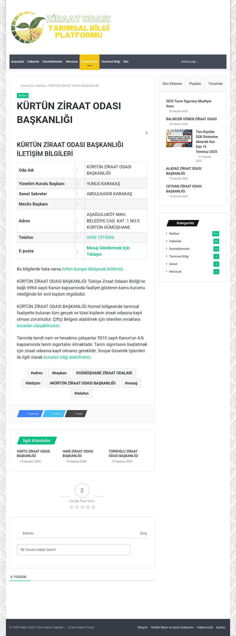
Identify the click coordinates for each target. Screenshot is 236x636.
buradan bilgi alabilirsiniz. (68, 357)
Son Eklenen (172, 84)
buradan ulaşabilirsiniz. (39, 325)
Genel (173, 264)
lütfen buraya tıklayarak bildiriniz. (93, 268)
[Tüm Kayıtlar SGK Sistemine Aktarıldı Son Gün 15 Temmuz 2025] (179, 138)
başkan (60, 373)
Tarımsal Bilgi (110, 61)
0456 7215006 (100, 237)
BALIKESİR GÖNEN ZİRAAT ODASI (191, 119)
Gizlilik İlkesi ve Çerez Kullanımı (172, 627)
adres (37, 373)
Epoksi (221, 627)
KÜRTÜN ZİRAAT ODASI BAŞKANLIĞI (83, 383)
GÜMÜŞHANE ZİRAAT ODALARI (105, 373)
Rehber (41, 85)
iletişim (34, 383)
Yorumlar (215, 84)
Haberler (33, 61)
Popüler (195, 84)
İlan (125, 61)
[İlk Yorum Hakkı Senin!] (74, 549)
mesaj (132, 383)
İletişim (143, 627)
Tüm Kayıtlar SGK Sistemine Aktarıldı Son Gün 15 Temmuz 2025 (207, 142)
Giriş (141, 533)
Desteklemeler (53, 61)
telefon (83, 393)
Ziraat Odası (89, 61)
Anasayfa (17, 61)
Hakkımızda (205, 627)
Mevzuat (72, 61)
